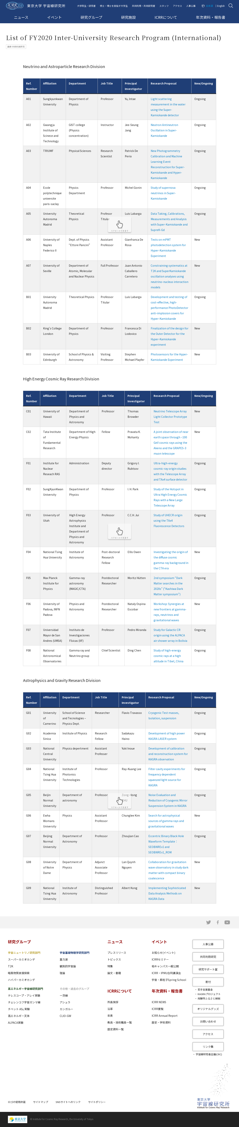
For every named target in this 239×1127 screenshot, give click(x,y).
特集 (110, 966)
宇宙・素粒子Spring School (169, 980)
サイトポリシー (97, 1102)
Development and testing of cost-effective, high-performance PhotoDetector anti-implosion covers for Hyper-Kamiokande (169, 308)
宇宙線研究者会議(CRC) (209, 1054)
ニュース (21, 17)
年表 (110, 1016)
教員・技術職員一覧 (119, 1022)
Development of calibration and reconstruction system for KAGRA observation (168, 753)
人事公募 (191, 5)
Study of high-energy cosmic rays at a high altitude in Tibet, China (168, 655)
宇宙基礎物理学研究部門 (74, 953)
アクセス (177, 5)
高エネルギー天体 (19, 1016)
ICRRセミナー (160, 959)
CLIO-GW (65, 1016)
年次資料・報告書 (210, 17)
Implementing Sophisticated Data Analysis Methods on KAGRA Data (167, 893)
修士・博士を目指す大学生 (114, 5)
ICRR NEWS (159, 1002)
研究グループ (91, 17)
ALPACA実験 (15, 1022)
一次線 (64, 995)
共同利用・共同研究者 (143, 5)
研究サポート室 (208, 969)
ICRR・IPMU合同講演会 (166, 973)
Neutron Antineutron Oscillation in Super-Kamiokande (164, 130)
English (221, 5)
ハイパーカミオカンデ (21, 980)
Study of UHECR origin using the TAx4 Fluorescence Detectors (169, 520)
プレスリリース (116, 953)
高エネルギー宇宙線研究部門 (25, 989)
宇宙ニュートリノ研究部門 (24, 953)
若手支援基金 (205, 989)
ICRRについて (166, 17)
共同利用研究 (208, 957)
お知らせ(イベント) (163, 953)
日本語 (209, 5)
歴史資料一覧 (115, 1029)
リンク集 (208, 1047)
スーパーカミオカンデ (21, 959)
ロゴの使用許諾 (17, 1102)
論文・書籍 (114, 973)
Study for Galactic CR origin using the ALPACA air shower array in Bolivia (170, 635)
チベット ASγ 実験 (19, 1009)
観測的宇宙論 (68, 966)
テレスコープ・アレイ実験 (24, 995)
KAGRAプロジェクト (209, 994)
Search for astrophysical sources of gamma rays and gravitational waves (166, 820)
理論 (62, 973)
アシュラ (65, 1002)
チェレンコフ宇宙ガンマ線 (24, 1002)
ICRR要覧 (157, 1009)
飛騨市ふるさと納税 (209, 998)
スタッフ (164, 5)
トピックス (114, 959)
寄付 (208, 982)
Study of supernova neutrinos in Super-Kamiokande (163, 193)
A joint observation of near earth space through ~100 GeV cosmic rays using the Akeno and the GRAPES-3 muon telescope (171, 442)
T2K (10, 966)
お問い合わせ (208, 1021)
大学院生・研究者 (86, 5)
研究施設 (128, 17)
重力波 (64, 959)
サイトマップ (40, 1102)
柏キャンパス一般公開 (165, 966)
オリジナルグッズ (208, 1009)
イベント (54, 17)
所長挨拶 (112, 1002)
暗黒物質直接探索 (19, 973)
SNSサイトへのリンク (68, 1102)
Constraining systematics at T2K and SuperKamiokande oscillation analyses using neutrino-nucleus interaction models (169, 276)
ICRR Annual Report (165, 1016)
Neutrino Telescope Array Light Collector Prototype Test (170, 416)
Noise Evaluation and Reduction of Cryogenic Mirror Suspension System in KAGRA (167, 800)
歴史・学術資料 (161, 1022)
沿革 (110, 1009)
